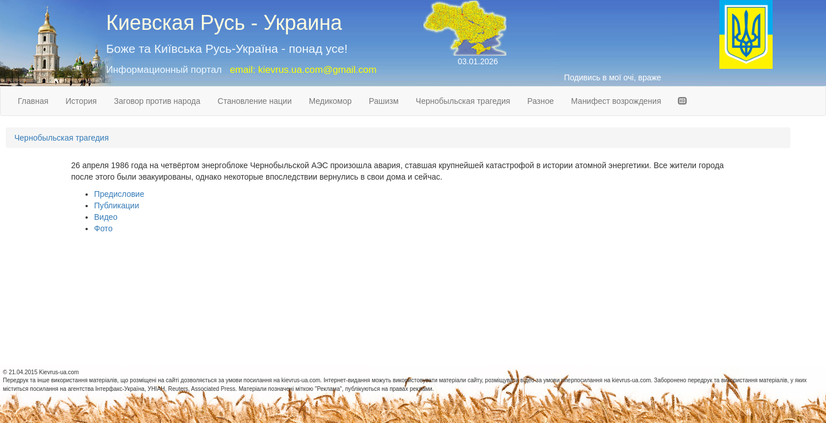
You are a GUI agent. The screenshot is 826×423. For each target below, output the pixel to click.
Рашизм (384, 101)
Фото (103, 228)
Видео (106, 217)
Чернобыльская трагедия (463, 101)
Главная (33, 101)
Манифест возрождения (616, 101)
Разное (540, 101)
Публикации (116, 205)
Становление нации (254, 101)
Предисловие (119, 194)
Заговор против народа (157, 101)
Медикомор (330, 101)
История (80, 101)
